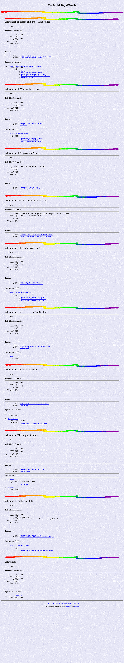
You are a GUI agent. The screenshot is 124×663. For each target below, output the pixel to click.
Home (47, 657)
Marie (23, 75)
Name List (75, 657)
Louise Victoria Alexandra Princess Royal (37, 585)
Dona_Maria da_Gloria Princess (32, 205)
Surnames (67, 657)
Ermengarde (24, 441)
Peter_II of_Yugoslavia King (32, 323)
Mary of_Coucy (25, 513)
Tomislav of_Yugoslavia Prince (33, 325)
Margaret (24, 528)
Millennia (76, 660)
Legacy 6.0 (68, 660)
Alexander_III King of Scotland (34, 462)
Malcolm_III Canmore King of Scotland (35, 377)
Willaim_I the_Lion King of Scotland (34, 439)
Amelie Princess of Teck (31, 153)
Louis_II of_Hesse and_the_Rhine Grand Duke (37, 59)
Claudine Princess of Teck (31, 150)
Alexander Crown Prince (29, 203)
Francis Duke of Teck (29, 152)
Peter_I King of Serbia (29, 306)
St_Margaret (24, 379)
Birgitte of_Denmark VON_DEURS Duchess (35, 257)
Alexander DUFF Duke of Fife (31, 583)
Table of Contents (56, 657)
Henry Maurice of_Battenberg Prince (35, 81)
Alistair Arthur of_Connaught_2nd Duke (37, 600)
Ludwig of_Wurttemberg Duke (31, 133)
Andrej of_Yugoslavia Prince (32, 327)
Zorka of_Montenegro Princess (31, 308)
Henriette (23, 135)
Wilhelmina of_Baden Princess (31, 61)
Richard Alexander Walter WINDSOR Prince (36, 255)
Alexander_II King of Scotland (32, 511)
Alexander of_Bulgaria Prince (33, 79)
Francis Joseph (27, 83)
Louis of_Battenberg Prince (32, 77)
